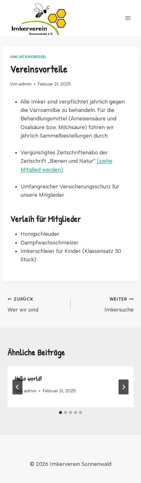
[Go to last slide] (17, 386)
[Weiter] (124, 386)
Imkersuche (105, 304)
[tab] (60, 412)
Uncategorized (28, 57)
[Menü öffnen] (128, 18)
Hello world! (28, 378)
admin (25, 83)
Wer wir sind (36, 304)
